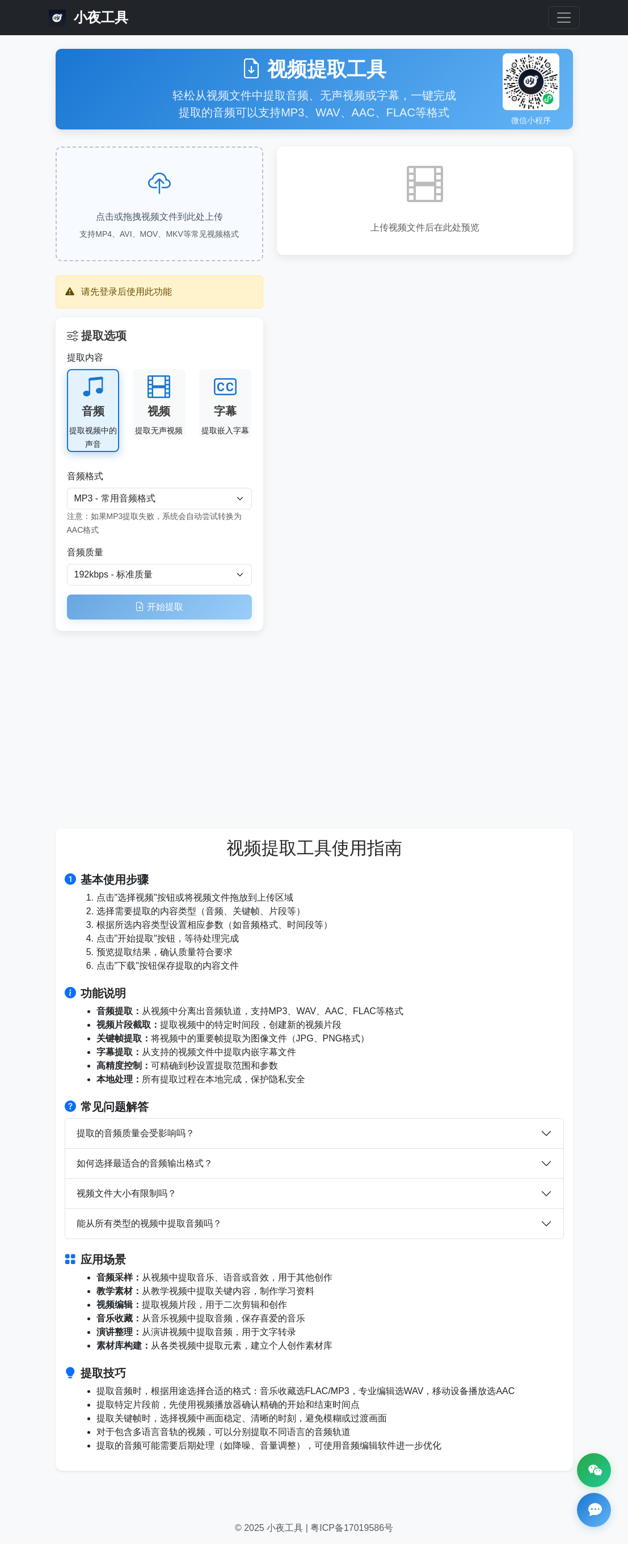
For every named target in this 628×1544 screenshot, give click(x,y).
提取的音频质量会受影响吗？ (136, 1133)
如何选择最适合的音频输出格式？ (145, 1163)
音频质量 (85, 552)
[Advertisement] (314, 721)
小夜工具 (89, 18)
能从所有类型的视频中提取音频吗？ (149, 1223)
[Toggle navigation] (564, 17)
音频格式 (85, 476)
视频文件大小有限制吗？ (126, 1193)
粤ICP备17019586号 (351, 1528)
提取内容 (85, 357)
